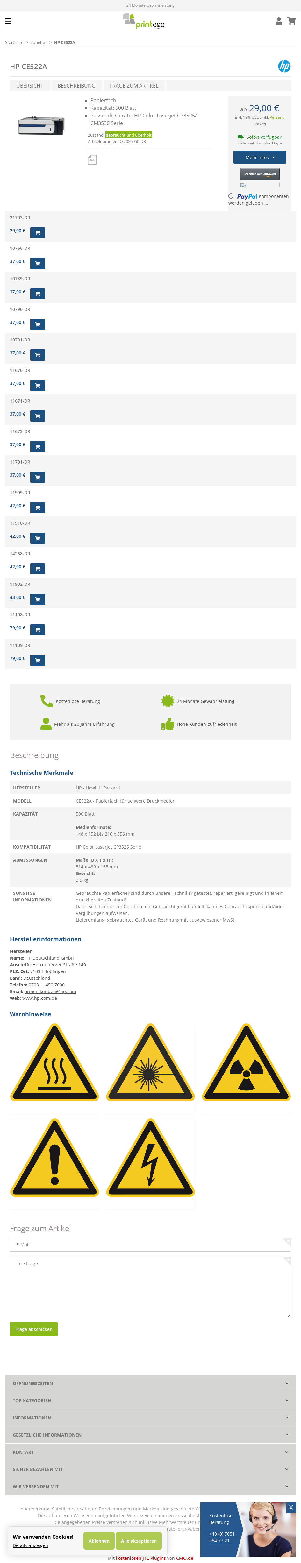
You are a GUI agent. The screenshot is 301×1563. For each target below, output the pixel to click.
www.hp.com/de (39, 998)
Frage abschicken (34, 1329)
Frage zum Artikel (134, 85)
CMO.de (184, 1558)
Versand (277, 117)
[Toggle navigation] (8, 21)
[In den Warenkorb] (37, 232)
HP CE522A (28, 66)
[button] (279, 21)
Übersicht (29, 85)
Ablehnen (99, 1541)
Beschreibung (77, 85)
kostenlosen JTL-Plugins (141, 1558)
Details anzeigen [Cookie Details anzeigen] (30, 1545)
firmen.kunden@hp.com (50, 991)
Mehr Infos (260, 157)
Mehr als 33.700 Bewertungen (150, 5)
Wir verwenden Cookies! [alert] (43, 1536)
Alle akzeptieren (139, 1541)
